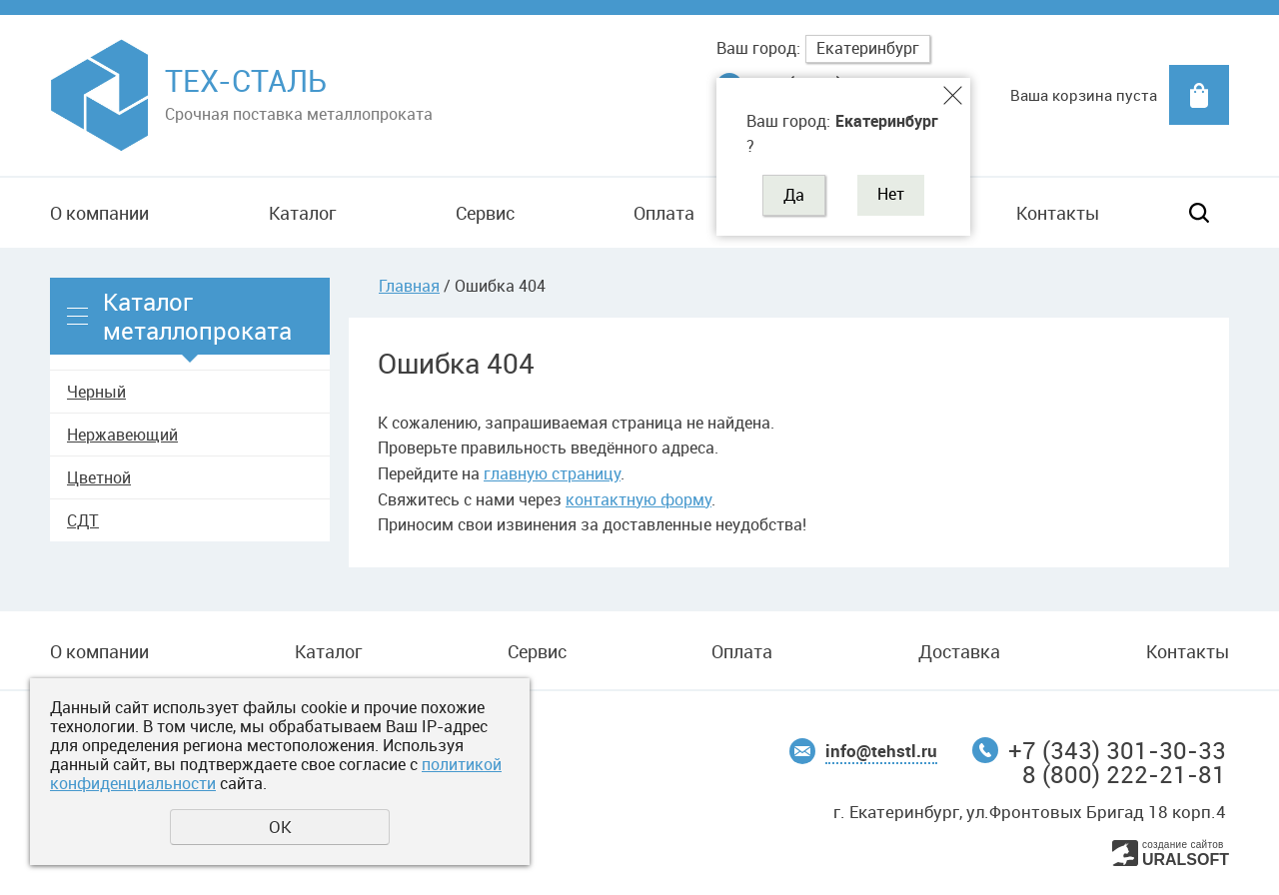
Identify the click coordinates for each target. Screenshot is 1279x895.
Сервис (485, 213)
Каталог (302, 213)
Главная (409, 286)
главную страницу (552, 473)
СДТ (83, 520)
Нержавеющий (122, 435)
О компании (99, 213)
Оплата (664, 213)
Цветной (99, 477)
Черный (96, 392)
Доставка (959, 651)
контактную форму (638, 499)
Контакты (1057, 213)
